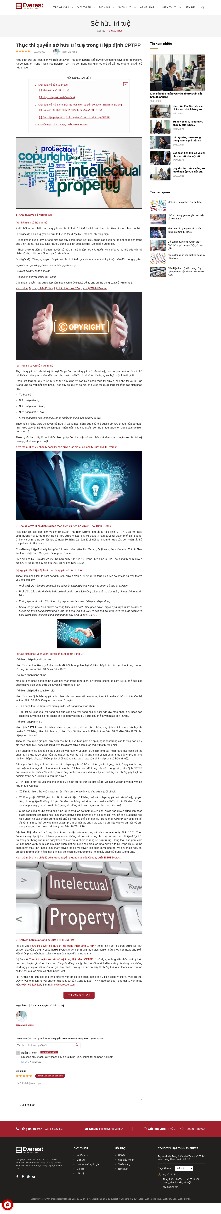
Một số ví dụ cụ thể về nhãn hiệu (185, 202)
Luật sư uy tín (184, 1198)
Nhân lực (127, 7)
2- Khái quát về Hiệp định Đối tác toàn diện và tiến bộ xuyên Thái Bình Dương (80, 105)
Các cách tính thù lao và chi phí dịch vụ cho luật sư (189, 155)
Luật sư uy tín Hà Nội (82, 1198)
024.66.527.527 (170, 1186)
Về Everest (82, 1154)
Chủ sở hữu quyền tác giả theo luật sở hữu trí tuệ (186, 217)
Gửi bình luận (27, 1106)
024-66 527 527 (55, 1128)
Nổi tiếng (97, 1198)
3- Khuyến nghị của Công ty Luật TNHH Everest (63, 125)
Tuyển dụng (124, 1163)
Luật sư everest (37, 1198)
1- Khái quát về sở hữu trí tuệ (52, 85)
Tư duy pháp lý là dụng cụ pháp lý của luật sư (188, 123)
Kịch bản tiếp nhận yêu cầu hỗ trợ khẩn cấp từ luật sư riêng (176, 95)
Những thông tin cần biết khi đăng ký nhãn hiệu (186, 257)
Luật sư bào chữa (153, 1198)
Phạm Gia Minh (25, 1026)
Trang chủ (61, 7)
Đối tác (80, 1168)
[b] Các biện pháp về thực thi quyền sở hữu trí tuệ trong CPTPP (76, 118)
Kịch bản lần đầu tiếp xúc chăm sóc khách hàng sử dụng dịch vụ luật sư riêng (188, 108)
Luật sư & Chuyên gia (88, 1163)
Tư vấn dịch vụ (79, 996)
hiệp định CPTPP (31, 1006)
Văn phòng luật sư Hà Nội (58, 1198)
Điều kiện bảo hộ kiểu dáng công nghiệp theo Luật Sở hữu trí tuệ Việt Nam (186, 271)
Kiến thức (171, 7)
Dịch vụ (106, 7)
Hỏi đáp (122, 1154)
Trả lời (24, 1063)
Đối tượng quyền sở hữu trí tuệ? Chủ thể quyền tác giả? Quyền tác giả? (185, 244)
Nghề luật (149, 7)
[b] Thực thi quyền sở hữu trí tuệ (57, 97)
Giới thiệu (86, 7)
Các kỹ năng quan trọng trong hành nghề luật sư (187, 139)
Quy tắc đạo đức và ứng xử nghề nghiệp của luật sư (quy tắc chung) (189, 170)
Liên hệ (190, 7)
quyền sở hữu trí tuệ (53, 1006)
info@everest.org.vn (111, 1128)
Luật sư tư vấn (169, 1198)
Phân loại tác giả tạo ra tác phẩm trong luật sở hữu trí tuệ (185, 230)
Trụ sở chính (169, 1173)
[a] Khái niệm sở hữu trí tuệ (55, 90)
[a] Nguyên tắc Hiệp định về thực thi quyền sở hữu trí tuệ (72, 110)
